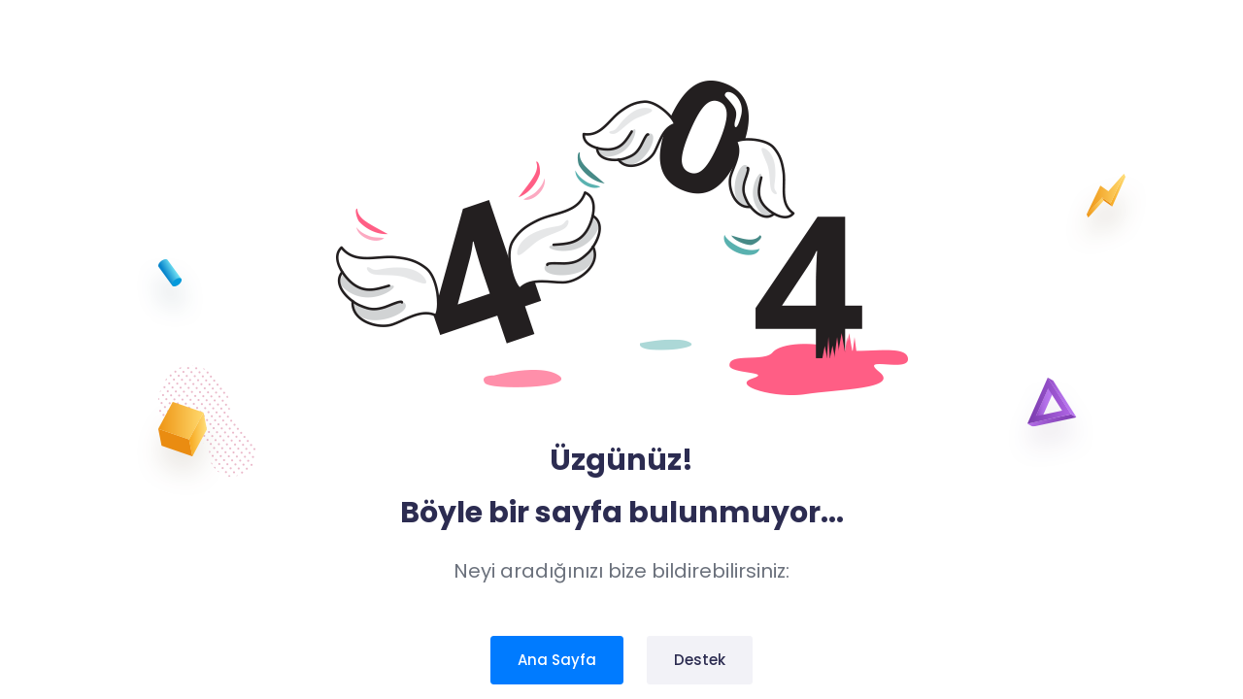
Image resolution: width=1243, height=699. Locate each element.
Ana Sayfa (557, 659)
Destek (699, 659)
